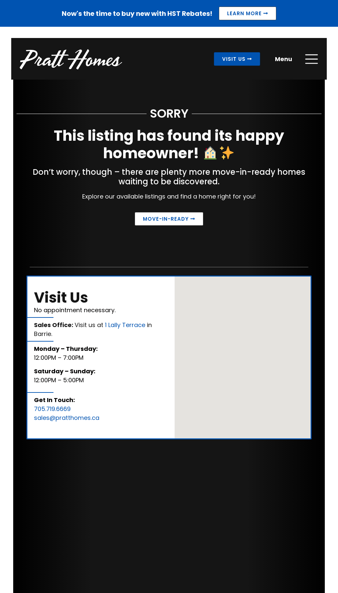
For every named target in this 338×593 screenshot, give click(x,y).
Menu (281, 60)
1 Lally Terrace (125, 326)
